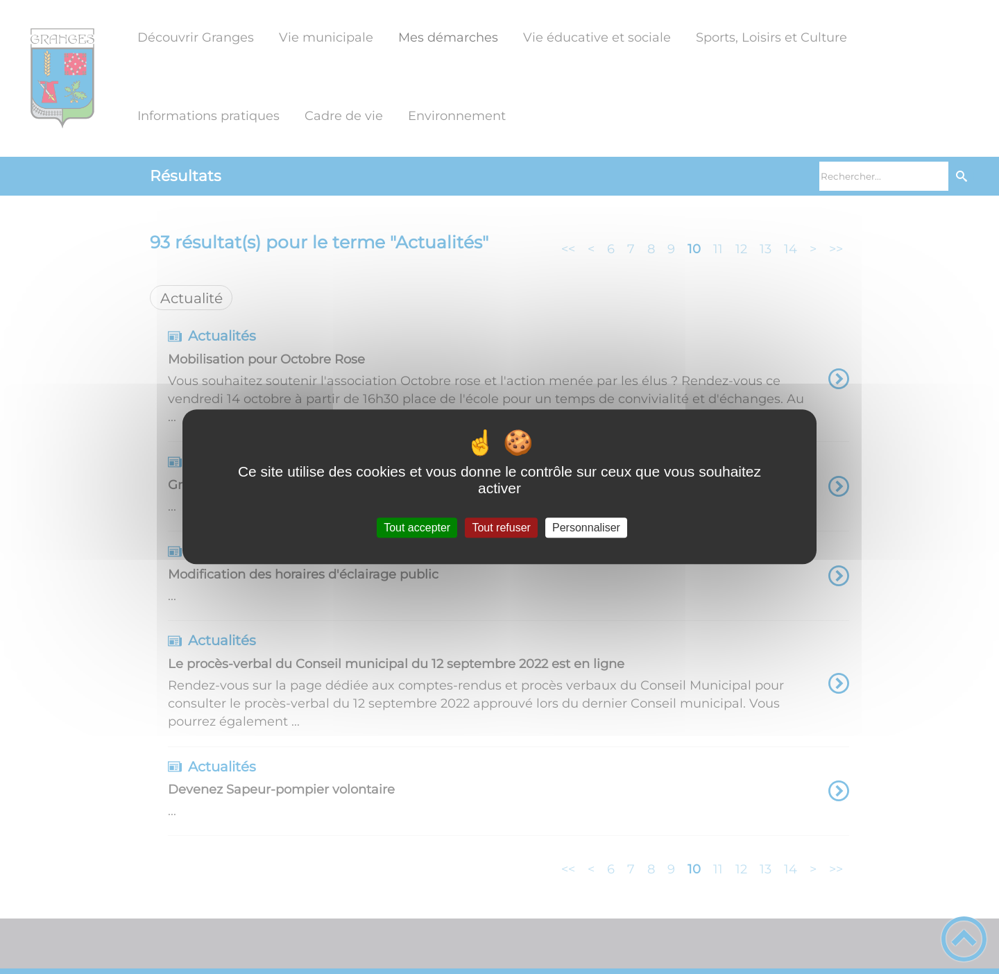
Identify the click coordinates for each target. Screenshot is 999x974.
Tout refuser (501, 527)
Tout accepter (417, 527)
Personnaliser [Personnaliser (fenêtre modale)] (586, 527)
